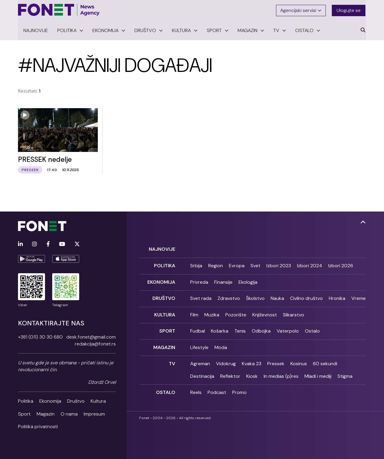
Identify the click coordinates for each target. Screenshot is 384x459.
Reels (196, 389)
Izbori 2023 (278, 264)
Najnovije (162, 248)
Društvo (76, 400)
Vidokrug (226, 360)
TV (172, 360)
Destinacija (202, 373)
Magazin (46, 413)
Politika (25, 400)
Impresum (94, 413)
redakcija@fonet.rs (95, 343)
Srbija (196, 264)
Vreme (358, 296)
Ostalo (312, 328)
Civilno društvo (306, 296)
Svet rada (201, 296)
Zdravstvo (229, 296)
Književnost (264, 312)
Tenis (240, 328)
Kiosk (252, 373)
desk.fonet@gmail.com (91, 336)
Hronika (337, 296)
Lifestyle (199, 344)
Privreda (199, 280)
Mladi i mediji (318, 373)
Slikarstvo (293, 312)
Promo (239, 389)
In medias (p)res (281, 373)
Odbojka (261, 328)
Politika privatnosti (38, 425)
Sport (24, 413)
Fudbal (197, 328)
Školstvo (255, 296)
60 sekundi (325, 360)
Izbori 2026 (340, 264)
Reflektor (230, 373)
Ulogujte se (349, 10)
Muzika (211, 312)
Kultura (98, 400)
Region (215, 264)
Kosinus (298, 360)
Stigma (345, 373)
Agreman (200, 360)
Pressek (275, 360)
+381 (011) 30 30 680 (40, 336)
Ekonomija (50, 400)
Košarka (219, 328)
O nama (69, 413)
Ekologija (247, 280)
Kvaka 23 (251, 360)
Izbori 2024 (309, 264)
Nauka (277, 296)
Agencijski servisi (301, 10)
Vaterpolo (288, 328)
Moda (220, 344)
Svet (255, 264)
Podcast (217, 389)
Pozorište (235, 312)
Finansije (223, 280)
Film (194, 312)
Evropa (236, 264)
